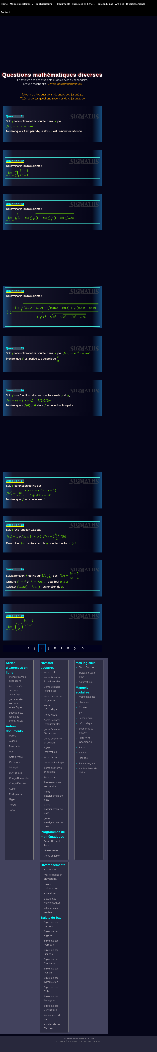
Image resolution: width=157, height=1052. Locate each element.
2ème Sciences (52, 757)
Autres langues (87, 763)
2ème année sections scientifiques (15, 690)
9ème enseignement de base (53, 795)
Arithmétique (85, 682)
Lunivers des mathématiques (64, 84)
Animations (50, 893)
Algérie (13, 741)
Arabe (82, 747)
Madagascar (15, 794)
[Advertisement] (78, 41)
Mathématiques (87, 696)
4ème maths (50, 672)
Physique (84, 702)
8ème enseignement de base (53, 809)
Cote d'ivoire (16, 757)
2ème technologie (54, 762)
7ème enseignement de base (53, 822)
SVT (81, 712)
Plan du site (88, 1038)
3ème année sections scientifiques (15, 703)
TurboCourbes (87, 667)
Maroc (12, 735)
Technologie (85, 718)
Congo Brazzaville (19, 778)
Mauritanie (14, 746)
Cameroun (14, 762)
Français (83, 758)
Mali (11, 751)
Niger (12, 799)
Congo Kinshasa (17, 783)
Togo (12, 810)
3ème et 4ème (52, 855)
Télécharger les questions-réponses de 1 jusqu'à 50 (52, 94)
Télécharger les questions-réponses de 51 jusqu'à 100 (52, 98)
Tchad (12, 804)
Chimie (82, 707)
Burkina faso (15, 773)
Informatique (85, 723)
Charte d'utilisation (71, 1038)
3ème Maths (50, 714)
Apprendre (50, 869)
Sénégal (13, 767)
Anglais (83, 752)
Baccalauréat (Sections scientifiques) (16, 716)
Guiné (12, 788)
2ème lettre (50, 777)
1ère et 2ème (51, 850)
